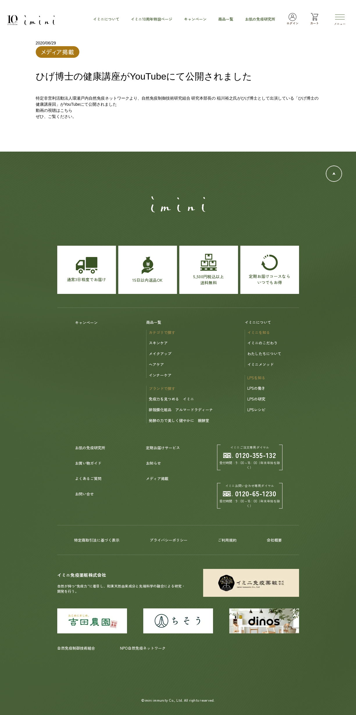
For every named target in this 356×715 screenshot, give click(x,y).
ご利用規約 (227, 540)
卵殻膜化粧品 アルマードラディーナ (181, 409)
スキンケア (158, 343)
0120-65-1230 (249, 493)
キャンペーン (86, 322)
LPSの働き (256, 388)
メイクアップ (160, 353)
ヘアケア (156, 364)
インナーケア (160, 375)
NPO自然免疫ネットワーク (143, 648)
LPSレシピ (256, 409)
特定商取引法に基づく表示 (96, 540)
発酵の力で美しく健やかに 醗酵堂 (179, 420)
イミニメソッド (260, 364)
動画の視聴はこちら (54, 110)
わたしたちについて (264, 353)
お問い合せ (84, 494)
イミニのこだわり (262, 343)
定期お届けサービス (163, 447)
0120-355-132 (249, 455)
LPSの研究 (256, 399)
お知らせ (153, 463)
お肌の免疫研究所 (90, 447)
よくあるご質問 (88, 478)
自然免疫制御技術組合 (76, 648)
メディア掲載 (157, 478)
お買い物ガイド (88, 463)
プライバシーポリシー (168, 540)
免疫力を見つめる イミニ (171, 399)
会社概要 (274, 540)
